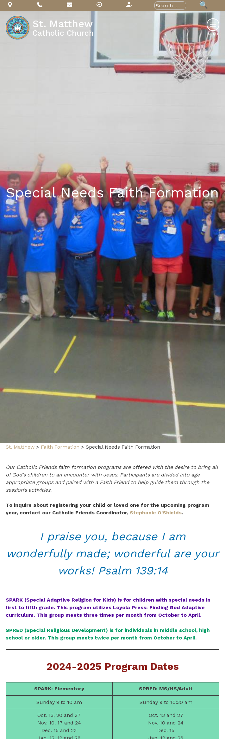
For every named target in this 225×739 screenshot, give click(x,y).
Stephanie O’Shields (156, 513)
